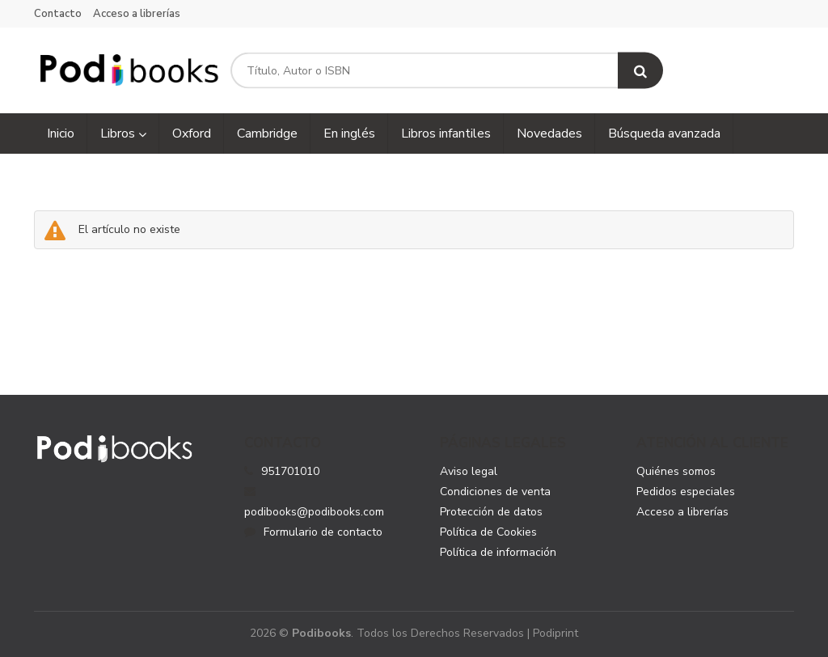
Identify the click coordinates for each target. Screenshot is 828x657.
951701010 (290, 471)
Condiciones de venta (495, 491)
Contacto (58, 13)
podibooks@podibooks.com (314, 502)
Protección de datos (491, 511)
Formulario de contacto (313, 532)
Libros (123, 133)
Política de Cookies (488, 532)
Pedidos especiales (685, 491)
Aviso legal (468, 471)
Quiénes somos (676, 471)
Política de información (498, 552)
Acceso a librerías (136, 13)
